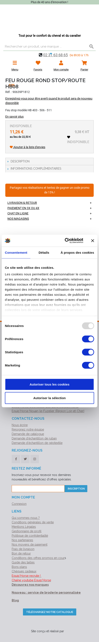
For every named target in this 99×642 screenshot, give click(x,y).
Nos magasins (18, 218)
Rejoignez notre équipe (28, 429)
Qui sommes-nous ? (26, 518)
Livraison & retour (22, 202)
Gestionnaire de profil (26, 531)
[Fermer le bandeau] (92, 240)
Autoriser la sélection (49, 398)
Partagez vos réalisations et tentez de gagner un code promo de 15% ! (49, 190)
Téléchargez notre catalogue (49, 612)
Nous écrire (20, 425)
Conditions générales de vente (33, 522)
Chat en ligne (17, 213)
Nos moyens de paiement (29, 544)
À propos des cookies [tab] (77, 252)
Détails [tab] (44, 252)
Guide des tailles (23, 562)
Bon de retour (21, 553)
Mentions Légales (24, 526)
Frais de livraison (23, 549)
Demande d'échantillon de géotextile (37, 443)
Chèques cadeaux (24, 571)
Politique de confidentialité (30, 535)
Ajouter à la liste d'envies (27, 147)
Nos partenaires (22, 540)
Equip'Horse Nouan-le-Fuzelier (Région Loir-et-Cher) (48, 411)
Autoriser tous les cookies (49, 384)
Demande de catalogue (28, 434)
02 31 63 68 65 (55, 55)
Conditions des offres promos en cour (38, 558)
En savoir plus (14, 116)
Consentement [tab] (16, 252)
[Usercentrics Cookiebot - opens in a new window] (64, 241)
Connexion (19, 503)
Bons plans (19, 567)
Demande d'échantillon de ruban (34, 438)
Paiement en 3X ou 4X (23, 208)
